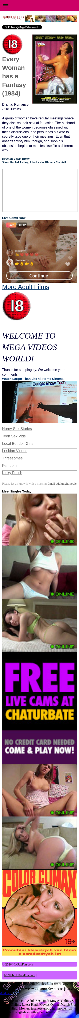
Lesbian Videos (14, 451)
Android (5, 993)
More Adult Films (25, 302)
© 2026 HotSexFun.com (17, 964)
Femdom (9, 465)
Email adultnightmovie (61, 483)
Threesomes (12, 458)
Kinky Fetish (12, 473)
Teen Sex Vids (14, 436)
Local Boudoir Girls (17, 443)
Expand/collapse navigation (39, 5)
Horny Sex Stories (17, 429)
